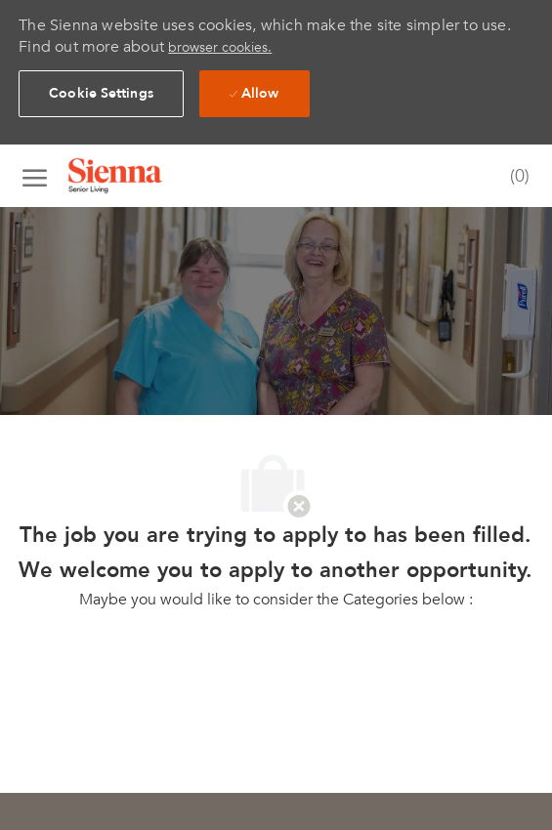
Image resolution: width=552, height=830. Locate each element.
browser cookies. (220, 47)
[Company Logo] (139, 175)
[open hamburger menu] (34, 175)
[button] (101, 93)
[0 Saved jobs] (515, 177)
